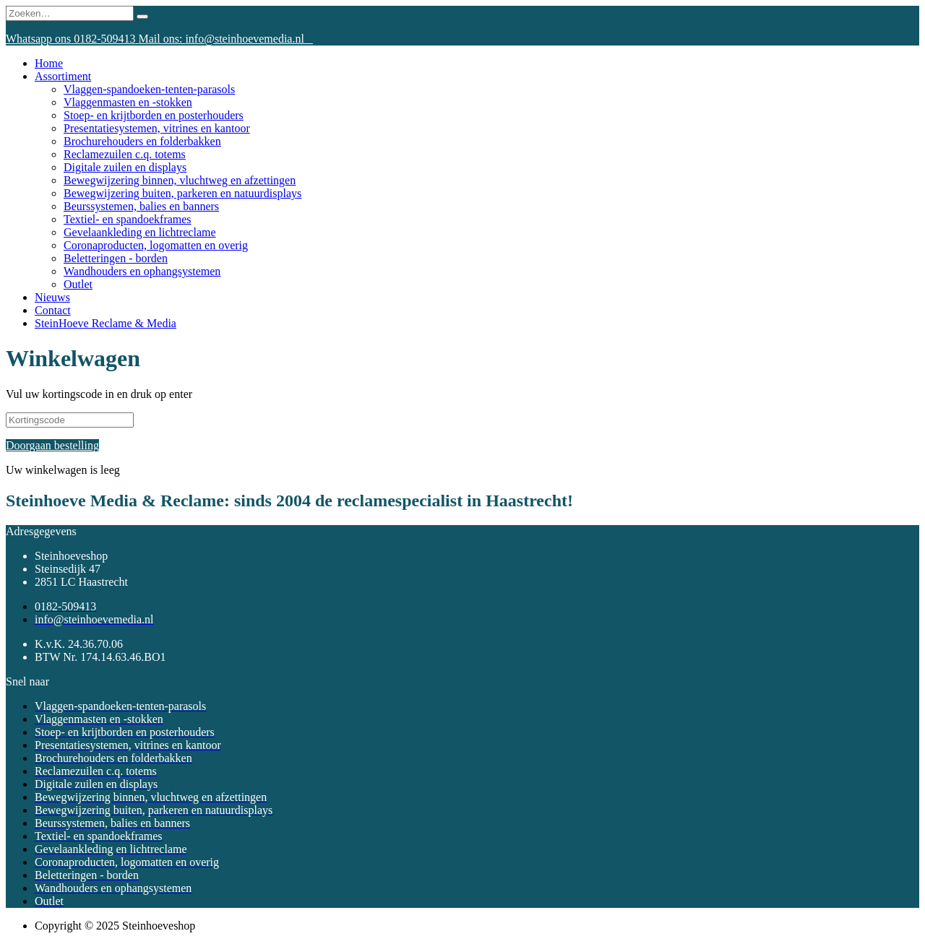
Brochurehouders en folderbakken (142, 141)
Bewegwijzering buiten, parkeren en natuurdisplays (182, 193)
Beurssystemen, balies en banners (141, 206)
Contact (53, 310)
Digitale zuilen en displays (125, 167)
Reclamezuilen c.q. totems (125, 154)
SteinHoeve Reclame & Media (105, 323)
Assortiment (63, 76)
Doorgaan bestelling (52, 445)
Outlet (78, 284)
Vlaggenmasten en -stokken (128, 102)
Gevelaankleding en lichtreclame (140, 232)
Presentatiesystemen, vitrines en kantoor (157, 128)
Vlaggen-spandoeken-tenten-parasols (149, 89)
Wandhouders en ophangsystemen (142, 271)
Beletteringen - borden (116, 258)
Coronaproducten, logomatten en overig (156, 245)
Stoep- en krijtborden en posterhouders (154, 115)
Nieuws (52, 297)
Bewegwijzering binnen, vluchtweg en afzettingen (180, 180)
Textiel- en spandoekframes (128, 219)
